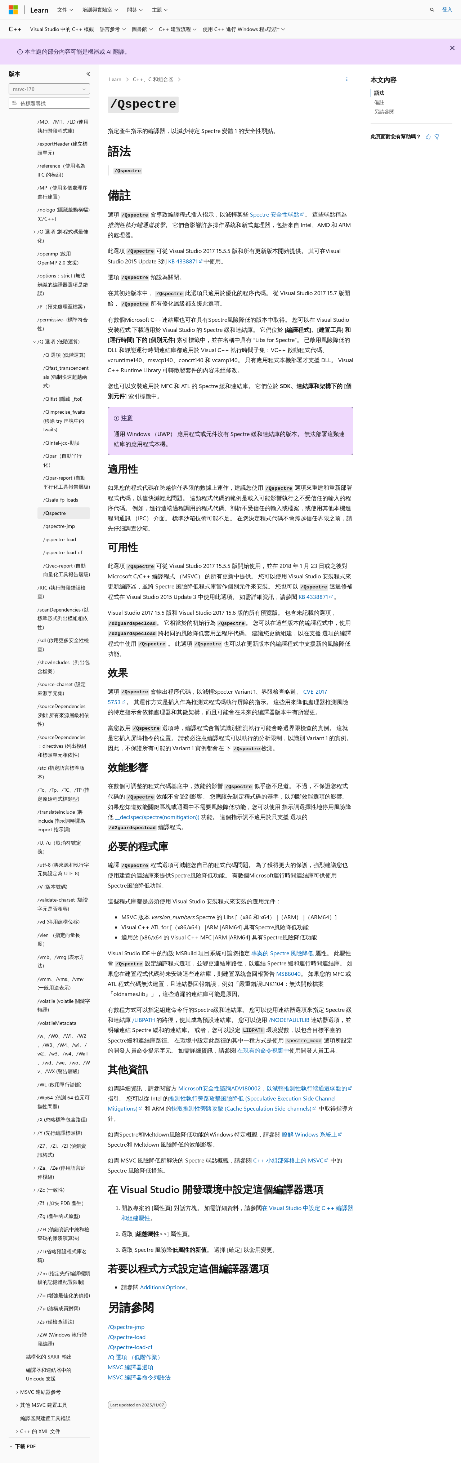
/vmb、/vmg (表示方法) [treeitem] (60, 944)
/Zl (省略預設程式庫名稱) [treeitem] (62, 1239)
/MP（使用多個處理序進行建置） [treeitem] (62, 175)
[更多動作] (347, 79)
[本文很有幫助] (428, 136)
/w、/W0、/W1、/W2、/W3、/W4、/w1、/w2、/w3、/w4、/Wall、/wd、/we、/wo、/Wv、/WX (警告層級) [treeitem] (63, 1036)
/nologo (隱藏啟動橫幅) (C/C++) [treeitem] (63, 197)
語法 (379, 92)
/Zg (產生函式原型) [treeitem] (58, 1199)
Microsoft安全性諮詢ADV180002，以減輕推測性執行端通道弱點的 (262, 1088)
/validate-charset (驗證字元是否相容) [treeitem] (62, 887)
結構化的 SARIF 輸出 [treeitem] (49, 1339)
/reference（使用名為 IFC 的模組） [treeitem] (61, 153)
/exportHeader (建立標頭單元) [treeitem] (62, 131)
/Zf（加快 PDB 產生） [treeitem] (61, 1186)
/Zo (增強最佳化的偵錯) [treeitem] (63, 1278)
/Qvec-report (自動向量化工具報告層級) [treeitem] (66, 553)
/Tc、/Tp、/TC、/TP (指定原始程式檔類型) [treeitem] (63, 777)
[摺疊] (88, 73)
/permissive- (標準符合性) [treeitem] (62, 307)
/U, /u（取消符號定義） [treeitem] (59, 830)
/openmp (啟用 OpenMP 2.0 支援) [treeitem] (58, 241)
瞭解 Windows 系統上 (309, 1134)
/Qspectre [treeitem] (54, 496)
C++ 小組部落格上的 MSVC (288, 1160)
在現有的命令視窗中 (263, 1050)
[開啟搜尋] (432, 9)
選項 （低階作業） (135, 1357)
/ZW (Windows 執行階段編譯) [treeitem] (62, 1322)
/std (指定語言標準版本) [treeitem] (61, 755)
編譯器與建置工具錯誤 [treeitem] (45, 1401)
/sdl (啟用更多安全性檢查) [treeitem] (63, 628)
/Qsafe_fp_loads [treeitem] (60, 482)
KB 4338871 (183, 261)
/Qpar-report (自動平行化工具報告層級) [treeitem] (66, 465)
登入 (447, 9)
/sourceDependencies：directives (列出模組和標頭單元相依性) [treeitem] (61, 729)
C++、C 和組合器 (153, 79)
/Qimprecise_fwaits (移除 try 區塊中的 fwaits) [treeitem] (64, 403)
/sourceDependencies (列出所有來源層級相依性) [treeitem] (63, 698)
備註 (379, 102)
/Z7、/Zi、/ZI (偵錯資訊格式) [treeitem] (61, 1133)
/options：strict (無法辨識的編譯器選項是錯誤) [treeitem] (62, 267)
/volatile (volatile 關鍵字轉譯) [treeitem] (63, 988)
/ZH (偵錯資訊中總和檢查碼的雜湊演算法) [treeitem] (63, 1217)
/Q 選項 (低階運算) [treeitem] (64, 337)
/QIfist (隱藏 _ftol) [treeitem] (62, 381)
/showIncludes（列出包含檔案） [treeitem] (63, 650)
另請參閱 (384, 111)
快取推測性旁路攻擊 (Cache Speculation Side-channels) (241, 1108)
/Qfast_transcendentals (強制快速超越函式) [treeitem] (66, 359)
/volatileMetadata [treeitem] (56, 1005)
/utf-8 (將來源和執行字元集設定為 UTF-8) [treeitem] (63, 852)
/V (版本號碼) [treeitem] (52, 869)
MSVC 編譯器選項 (130, 1367)
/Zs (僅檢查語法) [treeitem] (55, 1304)
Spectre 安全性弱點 (274, 214)
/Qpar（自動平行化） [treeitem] (62, 443)
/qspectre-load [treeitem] (59, 522)
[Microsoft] (13, 9)
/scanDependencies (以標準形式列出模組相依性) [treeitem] (63, 601)
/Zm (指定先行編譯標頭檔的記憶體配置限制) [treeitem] (63, 1261)
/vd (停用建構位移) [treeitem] (58, 904)
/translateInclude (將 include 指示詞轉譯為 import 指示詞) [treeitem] (61, 803)
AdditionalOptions (162, 1287)
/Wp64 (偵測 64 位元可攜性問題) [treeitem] (63, 1085)
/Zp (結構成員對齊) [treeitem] (58, 1291)
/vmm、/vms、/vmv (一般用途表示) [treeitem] (60, 966)
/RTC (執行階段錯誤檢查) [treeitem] (61, 575)
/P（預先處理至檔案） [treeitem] (62, 289)
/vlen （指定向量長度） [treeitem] (58, 922)
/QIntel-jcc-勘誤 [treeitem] (61, 425)
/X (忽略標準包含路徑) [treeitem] (62, 1102)
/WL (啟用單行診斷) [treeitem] (59, 1067)
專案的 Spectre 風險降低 (282, 953)
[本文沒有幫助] (437, 136)
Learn (115, 79)
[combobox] (49, 89)
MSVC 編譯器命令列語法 (139, 1377)
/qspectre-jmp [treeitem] (59, 509)
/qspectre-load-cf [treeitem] (62, 535)
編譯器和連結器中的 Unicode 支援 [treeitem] (48, 1357)
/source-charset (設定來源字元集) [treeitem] (61, 672)
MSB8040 (288, 973)
